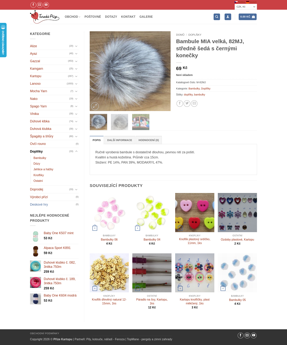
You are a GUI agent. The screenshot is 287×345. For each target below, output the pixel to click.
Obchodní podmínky (44, 333)
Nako (34, 99)
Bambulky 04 (152, 239)
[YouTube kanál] (46, 5)
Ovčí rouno (38, 144)
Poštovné (93, 16)
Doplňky (36, 151)
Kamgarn (36, 68)
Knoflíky (38, 175)
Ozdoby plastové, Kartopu (237, 239)
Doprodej (36, 189)
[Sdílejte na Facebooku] (179, 103)
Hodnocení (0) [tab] (149, 140)
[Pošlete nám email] (40, 5)
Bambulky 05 (237, 299)
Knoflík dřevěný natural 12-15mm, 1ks (109, 301)
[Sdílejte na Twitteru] (187, 103)
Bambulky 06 (109, 239)
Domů (180, 34)
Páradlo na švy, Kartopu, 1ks (152, 301)
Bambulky (39, 158)
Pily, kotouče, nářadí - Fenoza (105, 339)
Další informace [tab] (119, 140)
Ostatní (38, 180)
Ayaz (33, 53)
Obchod (73, 17)
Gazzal (35, 61)
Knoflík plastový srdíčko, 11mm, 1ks (194, 241)
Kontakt (128, 16)
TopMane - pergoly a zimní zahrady (149, 339)
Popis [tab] (97, 140)
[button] (217, 17)
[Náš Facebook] (33, 5)
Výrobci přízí (39, 197)
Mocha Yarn (38, 91)
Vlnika (34, 114)
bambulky (199, 94)
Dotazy (111, 16)
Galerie (146, 16)
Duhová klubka (40, 129)
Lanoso (35, 83)
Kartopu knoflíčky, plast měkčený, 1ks (195, 301)
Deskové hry (39, 204)
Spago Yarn (38, 106)
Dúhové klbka (40, 121)
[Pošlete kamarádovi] (194, 103)
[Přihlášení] (228, 17)
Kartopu (35, 76)
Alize (33, 46)
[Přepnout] (76, 46)
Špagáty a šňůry (41, 136)
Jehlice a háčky (43, 169)
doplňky (188, 94)
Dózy (36, 163)
